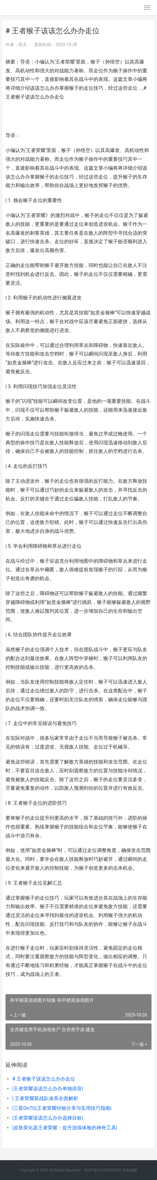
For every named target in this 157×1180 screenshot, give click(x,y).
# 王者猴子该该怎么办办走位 (43, 1079)
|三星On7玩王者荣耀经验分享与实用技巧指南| (61, 1108)
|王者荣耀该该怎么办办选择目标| (47, 1118)
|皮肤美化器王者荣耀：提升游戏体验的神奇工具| (64, 1128)
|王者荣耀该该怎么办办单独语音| (47, 1089)
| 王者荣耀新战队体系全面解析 (45, 1098)
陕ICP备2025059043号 (103, 1170)
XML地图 (129, 1170)
